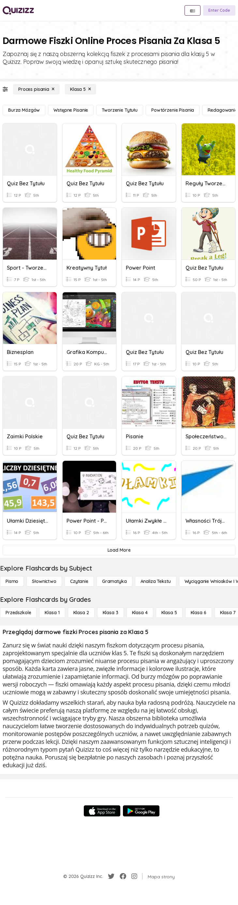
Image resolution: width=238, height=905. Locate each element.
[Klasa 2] (81, 612)
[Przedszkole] (18, 612)
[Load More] (119, 550)
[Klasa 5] (80, 89)
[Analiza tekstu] (155, 581)
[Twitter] (111, 876)
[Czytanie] (79, 581)
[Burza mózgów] (24, 110)
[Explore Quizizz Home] (18, 10)
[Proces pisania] (36, 89)
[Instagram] (134, 876)
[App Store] (102, 810)
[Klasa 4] (139, 612)
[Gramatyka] (114, 581)
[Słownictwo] (44, 581)
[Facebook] (123, 876)
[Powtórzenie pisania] (173, 110)
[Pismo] (12, 581)
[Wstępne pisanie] (71, 110)
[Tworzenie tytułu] (119, 110)
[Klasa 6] (198, 612)
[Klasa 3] (110, 612)
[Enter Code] (219, 10)
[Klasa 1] (52, 612)
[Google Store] (141, 810)
